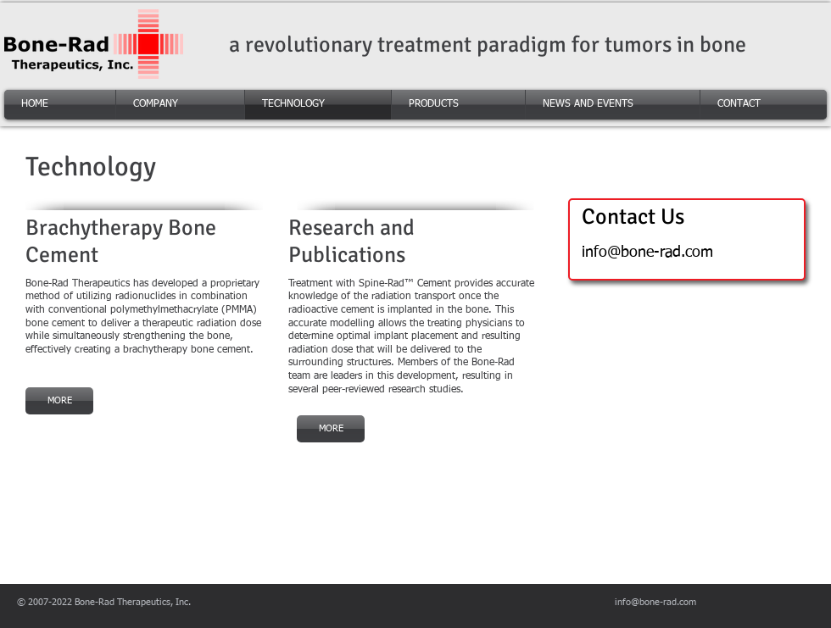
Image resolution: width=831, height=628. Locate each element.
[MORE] (59, 400)
